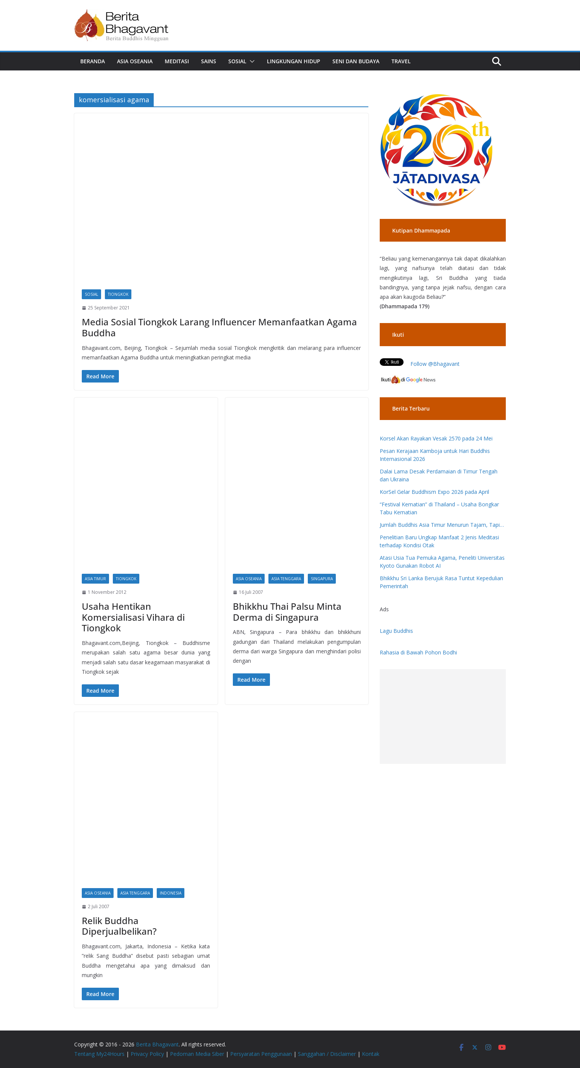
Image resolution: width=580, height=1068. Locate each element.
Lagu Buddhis (396, 630)
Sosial (237, 61)
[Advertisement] (443, 716)
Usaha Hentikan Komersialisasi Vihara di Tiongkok (133, 617)
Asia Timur (95, 578)
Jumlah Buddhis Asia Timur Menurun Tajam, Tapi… (442, 524)
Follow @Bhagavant (435, 363)
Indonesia (170, 893)
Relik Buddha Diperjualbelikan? (119, 926)
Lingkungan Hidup (293, 61)
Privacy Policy (147, 1053)
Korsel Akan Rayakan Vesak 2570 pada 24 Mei (436, 438)
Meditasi (177, 61)
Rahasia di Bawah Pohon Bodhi (418, 652)
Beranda (92, 61)
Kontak (370, 1053)
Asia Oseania (135, 61)
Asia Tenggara (286, 578)
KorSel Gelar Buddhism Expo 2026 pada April (434, 491)
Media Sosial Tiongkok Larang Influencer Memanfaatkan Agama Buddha (219, 327)
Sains (208, 61)
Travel (401, 61)
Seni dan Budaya (355, 61)
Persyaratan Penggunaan (261, 1053)
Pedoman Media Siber (197, 1053)
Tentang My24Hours (99, 1053)
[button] (250, 61)
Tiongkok (118, 294)
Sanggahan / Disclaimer (327, 1053)
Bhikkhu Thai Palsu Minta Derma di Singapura (287, 611)
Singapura (322, 578)
